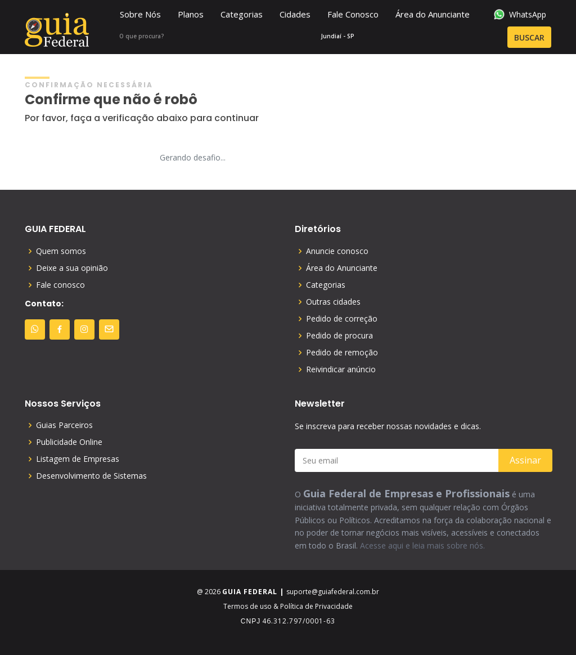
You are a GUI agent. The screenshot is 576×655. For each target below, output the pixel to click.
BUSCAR (504, 38)
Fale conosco (60, 285)
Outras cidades (333, 302)
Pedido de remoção (342, 353)
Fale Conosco (353, 14)
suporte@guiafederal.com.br (332, 591)
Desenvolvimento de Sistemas (91, 476)
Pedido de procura (339, 336)
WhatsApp (519, 14)
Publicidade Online (69, 442)
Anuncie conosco (337, 251)
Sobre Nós (140, 14)
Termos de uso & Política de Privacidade (288, 606)
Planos (191, 14)
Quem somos (61, 251)
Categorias (241, 14)
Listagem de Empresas (77, 459)
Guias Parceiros (64, 425)
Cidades (295, 14)
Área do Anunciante (432, 14)
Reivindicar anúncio (341, 369)
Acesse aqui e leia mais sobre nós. (422, 545)
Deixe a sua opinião (72, 268)
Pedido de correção (341, 319)
